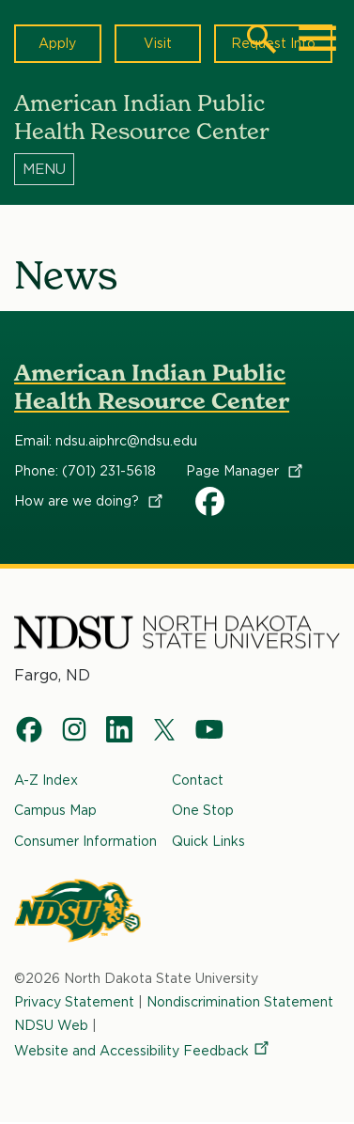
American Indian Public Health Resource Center (151, 386)
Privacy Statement (74, 1001)
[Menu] (177, 168)
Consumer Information (85, 841)
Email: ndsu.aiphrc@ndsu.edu (105, 440)
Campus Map (55, 811)
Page (245, 470)
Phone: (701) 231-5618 (85, 470)
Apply (57, 43)
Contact (197, 780)
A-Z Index (46, 780)
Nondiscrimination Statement (239, 1001)
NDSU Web (51, 1025)
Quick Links (208, 841)
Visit (158, 43)
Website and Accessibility (142, 1051)
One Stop (203, 811)
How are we (89, 500)
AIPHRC (210, 500)
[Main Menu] (317, 38)
